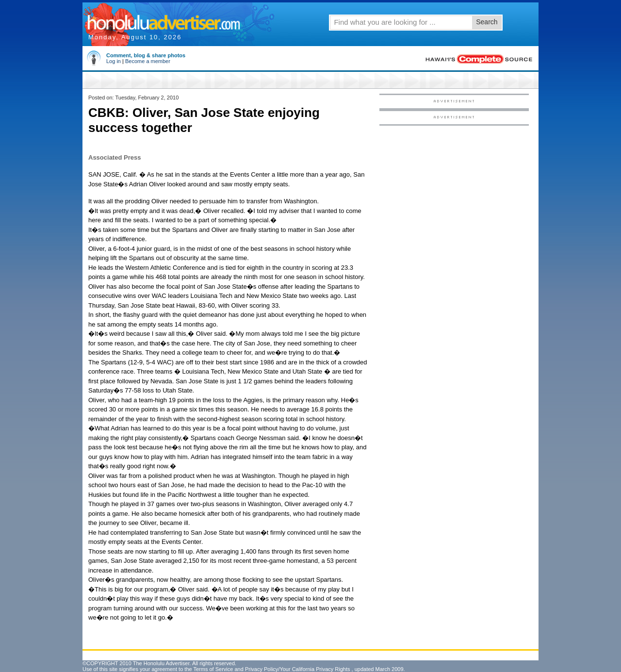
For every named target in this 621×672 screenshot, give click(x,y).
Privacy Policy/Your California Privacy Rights (297, 669)
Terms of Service (213, 669)
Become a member (147, 61)
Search (486, 22)
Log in (113, 61)
